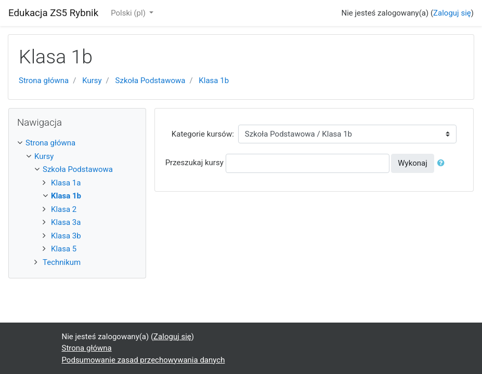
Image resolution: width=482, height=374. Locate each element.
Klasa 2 (63, 209)
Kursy (91, 80)
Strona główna (44, 80)
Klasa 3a (66, 222)
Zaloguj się (452, 13)
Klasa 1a (66, 183)
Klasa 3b (66, 236)
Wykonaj (412, 163)
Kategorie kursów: (203, 134)
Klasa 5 (63, 248)
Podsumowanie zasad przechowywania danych (143, 360)
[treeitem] (77, 143)
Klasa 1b (214, 80)
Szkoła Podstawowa (150, 80)
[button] (443, 163)
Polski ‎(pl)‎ (129, 13)
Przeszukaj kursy (194, 162)
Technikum (62, 262)
